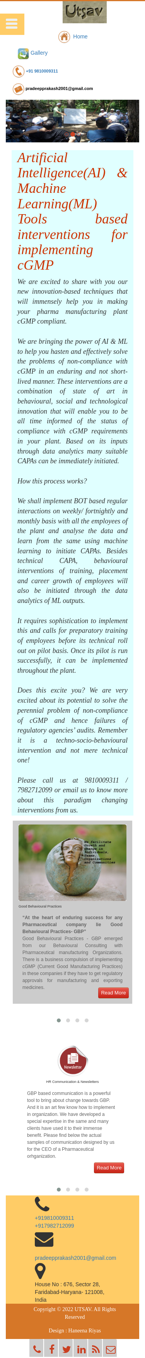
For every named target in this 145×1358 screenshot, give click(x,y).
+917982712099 (54, 1226)
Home (72, 36)
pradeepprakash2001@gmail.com (52, 88)
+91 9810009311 (35, 71)
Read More (113, 993)
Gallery (32, 53)
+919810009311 (54, 1218)
